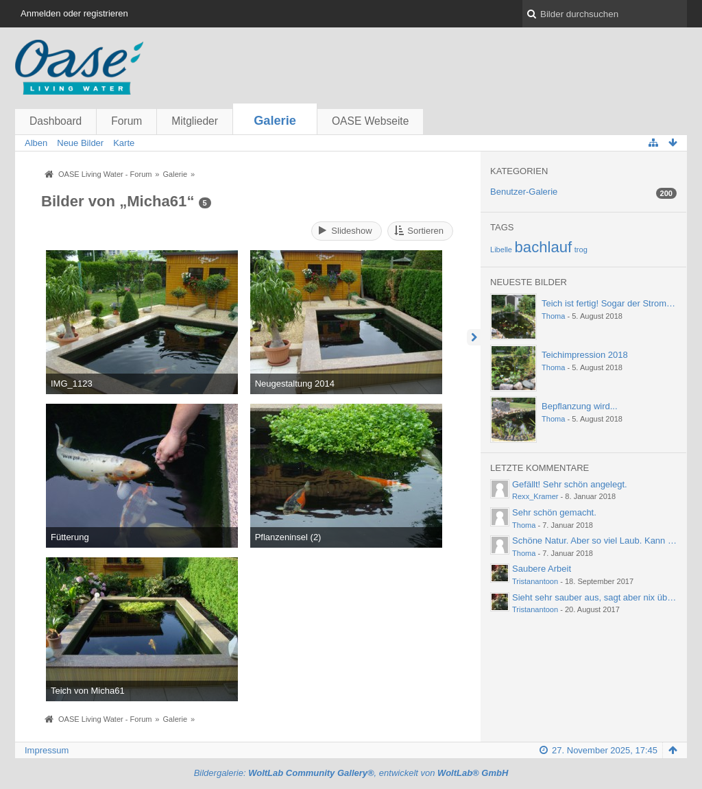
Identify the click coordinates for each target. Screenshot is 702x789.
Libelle (501, 249)
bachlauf (543, 247)
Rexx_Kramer (535, 496)
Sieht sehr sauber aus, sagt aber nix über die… (605, 597)
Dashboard (55, 121)
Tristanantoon (535, 581)
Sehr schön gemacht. (554, 512)
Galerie (275, 121)
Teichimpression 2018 (585, 355)
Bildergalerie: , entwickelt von (351, 773)
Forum (126, 121)
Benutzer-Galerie (523, 191)
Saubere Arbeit (541, 568)
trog (581, 249)
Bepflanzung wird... (580, 406)
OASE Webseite (370, 121)
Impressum (47, 750)
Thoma (553, 316)
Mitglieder (194, 121)
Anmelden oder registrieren (74, 13)
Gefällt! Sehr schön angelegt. (569, 484)
